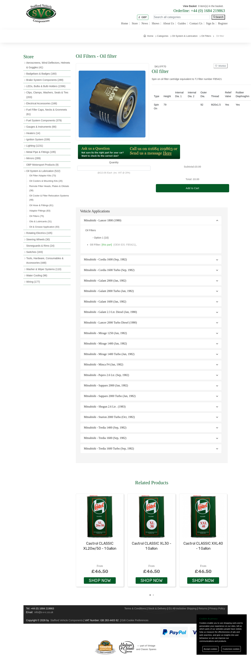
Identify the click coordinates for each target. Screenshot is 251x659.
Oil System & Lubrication (43, 171)
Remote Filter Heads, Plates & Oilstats (49, 188)
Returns (203, 608)
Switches (34, 252)
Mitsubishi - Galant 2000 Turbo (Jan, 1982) (109, 290)
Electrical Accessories (41, 103)
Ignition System (38, 139)
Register (223, 23)
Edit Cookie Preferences (134, 620)
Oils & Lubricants (40, 221)
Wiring (33, 281)
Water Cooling (36, 275)
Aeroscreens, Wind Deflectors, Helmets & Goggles (48, 65)
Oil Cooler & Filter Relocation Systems (49, 197)
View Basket (190, 6)
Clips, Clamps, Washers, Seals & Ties (47, 94)
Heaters (33, 133)
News (145, 23)
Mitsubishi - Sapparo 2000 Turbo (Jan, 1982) (109, 396)
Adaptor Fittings (40, 210)
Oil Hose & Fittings (41, 205)
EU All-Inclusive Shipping (183, 608)
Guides (182, 23)
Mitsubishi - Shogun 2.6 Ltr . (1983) (105, 406)
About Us (168, 23)
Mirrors (33, 158)
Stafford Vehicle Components (66, 620)
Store (135, 23)
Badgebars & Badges (41, 73)
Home (124, 23)
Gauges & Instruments (41, 126)
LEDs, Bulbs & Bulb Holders (46, 86)
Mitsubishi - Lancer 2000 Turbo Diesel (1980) (110, 322)
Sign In (210, 23)
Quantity (113, 162)
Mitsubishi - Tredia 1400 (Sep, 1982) (105, 427)
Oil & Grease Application (44, 226)
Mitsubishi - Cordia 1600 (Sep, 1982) (105, 259)
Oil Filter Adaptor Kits (42, 175)
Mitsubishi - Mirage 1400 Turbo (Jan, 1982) (109, 354)
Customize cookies (231, 649)
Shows (155, 23)
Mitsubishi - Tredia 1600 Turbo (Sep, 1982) (109, 448)
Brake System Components (44, 79)
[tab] (151, 220)
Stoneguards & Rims (40, 245)
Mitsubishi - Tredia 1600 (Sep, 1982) (105, 437)
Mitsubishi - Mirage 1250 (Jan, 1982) (105, 333)
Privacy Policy (217, 608)
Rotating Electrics (39, 233)
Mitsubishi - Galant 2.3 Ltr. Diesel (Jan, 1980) (110, 311)
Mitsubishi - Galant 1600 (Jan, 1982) (105, 301)
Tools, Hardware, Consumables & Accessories (45, 260)
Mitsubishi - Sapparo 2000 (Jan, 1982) (106, 385)
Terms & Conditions (135, 608)
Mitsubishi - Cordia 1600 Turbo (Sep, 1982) (109, 270)
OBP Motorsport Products (42, 164)
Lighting (34, 145)
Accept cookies (210, 649)
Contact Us (196, 23)
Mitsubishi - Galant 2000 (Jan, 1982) (105, 280)
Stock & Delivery (157, 608)
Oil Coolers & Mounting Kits (46, 181)
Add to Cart (192, 188)
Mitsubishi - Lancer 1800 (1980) (102, 220)
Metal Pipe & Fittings (41, 152)
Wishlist (220, 66)
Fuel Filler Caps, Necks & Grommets (46, 112)
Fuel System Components (44, 120)
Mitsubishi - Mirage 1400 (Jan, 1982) (105, 343)
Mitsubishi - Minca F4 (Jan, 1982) (103, 364)
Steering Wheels (38, 239)
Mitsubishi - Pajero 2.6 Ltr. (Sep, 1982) (106, 375)
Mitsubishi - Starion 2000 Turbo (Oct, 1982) (109, 416)
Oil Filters (36, 216)
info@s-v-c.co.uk (43, 612)
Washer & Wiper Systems (43, 269)
